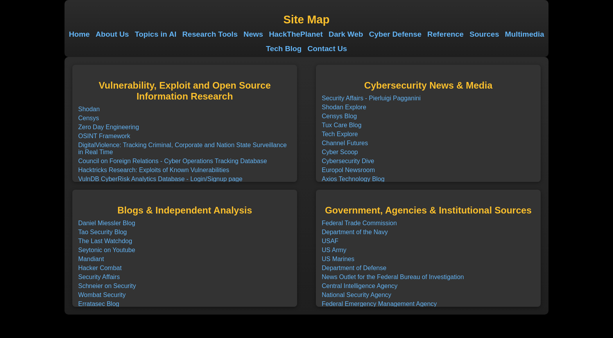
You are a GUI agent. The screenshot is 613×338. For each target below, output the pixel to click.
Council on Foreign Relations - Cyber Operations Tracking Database (172, 161)
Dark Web (346, 34)
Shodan (89, 109)
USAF (330, 241)
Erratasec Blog (98, 304)
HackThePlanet (296, 34)
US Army (334, 250)
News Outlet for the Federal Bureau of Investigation (393, 277)
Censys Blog (339, 116)
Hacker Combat (100, 268)
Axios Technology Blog (353, 179)
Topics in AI (156, 34)
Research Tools (209, 34)
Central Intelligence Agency (360, 286)
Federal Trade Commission (359, 223)
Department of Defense (354, 268)
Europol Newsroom (348, 170)
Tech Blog (283, 48)
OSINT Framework (104, 136)
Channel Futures (345, 143)
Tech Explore (340, 134)
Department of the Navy (355, 232)
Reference (445, 34)
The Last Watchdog (105, 241)
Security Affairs (99, 277)
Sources (484, 34)
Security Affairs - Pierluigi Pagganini (371, 98)
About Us (112, 34)
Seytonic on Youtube (106, 250)
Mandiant (91, 259)
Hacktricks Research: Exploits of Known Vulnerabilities (153, 170)
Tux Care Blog (342, 125)
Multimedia (524, 34)
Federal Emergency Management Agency (379, 304)
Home (79, 34)
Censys (88, 118)
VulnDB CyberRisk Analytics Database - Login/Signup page (160, 179)
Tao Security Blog (102, 232)
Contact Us (327, 48)
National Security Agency (356, 295)
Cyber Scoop (340, 152)
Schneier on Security (107, 286)
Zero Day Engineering (108, 127)
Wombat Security (102, 295)
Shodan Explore (344, 107)
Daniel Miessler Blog (106, 223)
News (253, 34)
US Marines (338, 259)
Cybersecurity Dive (348, 161)
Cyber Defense (395, 34)
